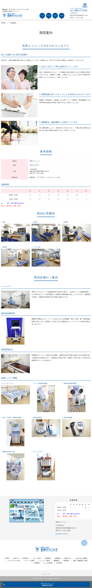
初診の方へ (68, 558)
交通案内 (37, 563)
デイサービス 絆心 (14, 560)
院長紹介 (26, 558)
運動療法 (56, 560)
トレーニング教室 (44, 560)
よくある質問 (48, 563)
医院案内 (48, 558)
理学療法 (66, 560)
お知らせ (16, 558)
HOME (3, 23)
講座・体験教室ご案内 (80, 560)
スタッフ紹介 (37, 558)
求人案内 (59, 563)
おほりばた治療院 (81, 558)
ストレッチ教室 (29, 560)
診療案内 (58, 558)
